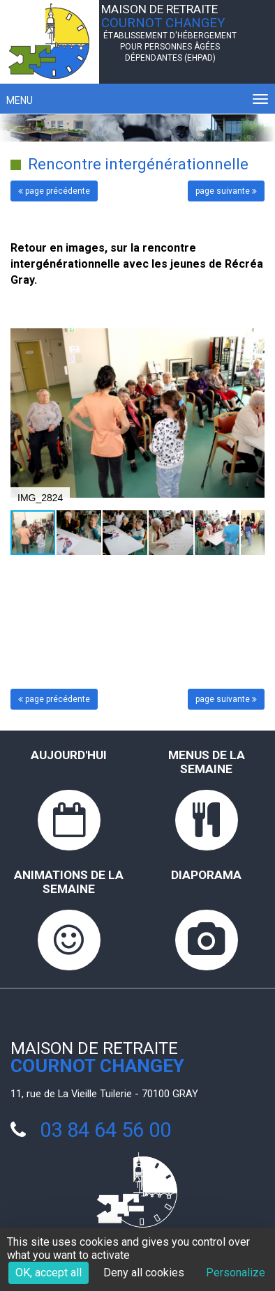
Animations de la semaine (69, 882)
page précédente (54, 191)
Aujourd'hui (69, 755)
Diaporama (206, 875)
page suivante (226, 191)
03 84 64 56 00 (105, 1130)
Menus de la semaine (206, 762)
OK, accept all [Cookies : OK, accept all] (48, 1272)
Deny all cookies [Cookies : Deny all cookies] (143, 1272)
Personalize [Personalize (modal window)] (235, 1272)
